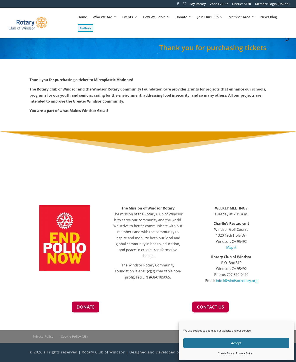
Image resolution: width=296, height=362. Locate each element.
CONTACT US (210, 307)
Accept (236, 343)
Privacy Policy (244, 353)
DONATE (86, 307)
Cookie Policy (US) (74, 336)
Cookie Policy (226, 353)
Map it (231, 247)
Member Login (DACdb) (272, 4)
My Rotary (198, 4)
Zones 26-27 (219, 4)
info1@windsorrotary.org (236, 280)
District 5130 (241, 4)
